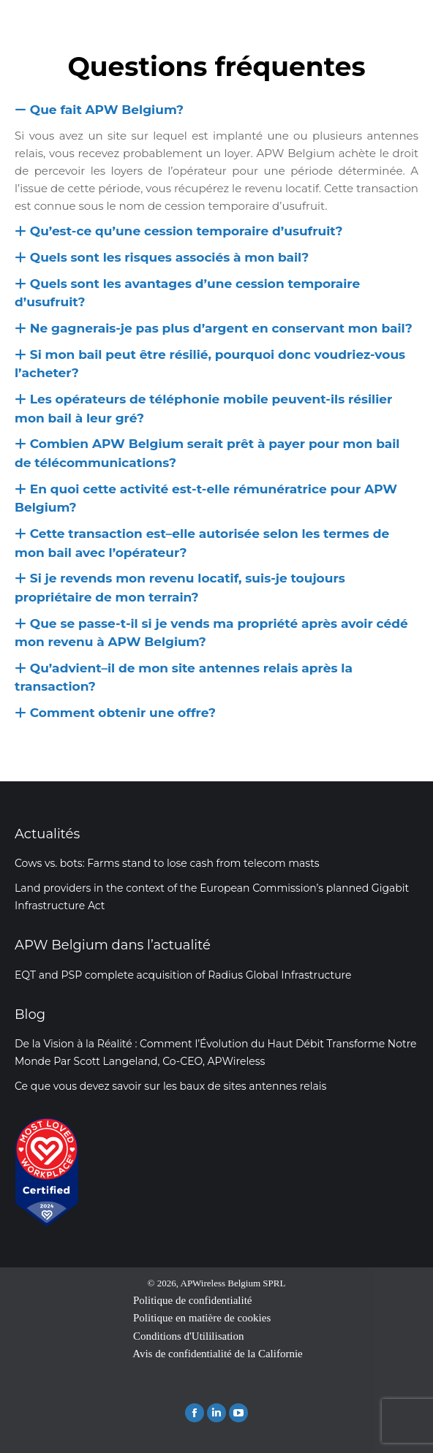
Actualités (47, 834)
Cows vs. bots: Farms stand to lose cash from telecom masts (167, 863)
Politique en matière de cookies (202, 1318)
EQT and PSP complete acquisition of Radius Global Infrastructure (183, 975)
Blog (30, 1014)
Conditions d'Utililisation (188, 1336)
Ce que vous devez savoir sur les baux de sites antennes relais (170, 1086)
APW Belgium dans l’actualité (113, 945)
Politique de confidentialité (192, 1300)
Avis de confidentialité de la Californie (217, 1353)
